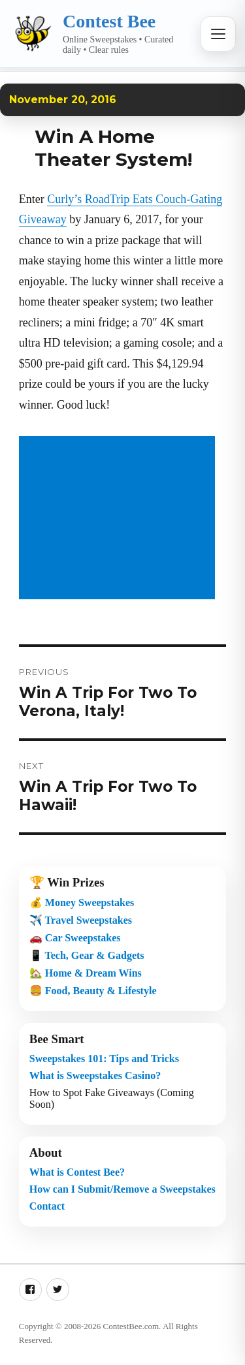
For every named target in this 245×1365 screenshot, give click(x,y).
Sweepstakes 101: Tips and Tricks (104, 1058)
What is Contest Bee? (77, 1172)
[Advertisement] (120, 519)
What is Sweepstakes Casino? (95, 1075)
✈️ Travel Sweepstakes (80, 920)
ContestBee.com (131, 1326)
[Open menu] (218, 34)
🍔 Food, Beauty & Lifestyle (93, 990)
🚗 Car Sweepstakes (75, 937)
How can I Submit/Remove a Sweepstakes (122, 1189)
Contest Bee (109, 21)
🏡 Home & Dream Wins (85, 973)
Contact (47, 1206)
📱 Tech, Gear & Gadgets (86, 955)
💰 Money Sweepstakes (81, 902)
